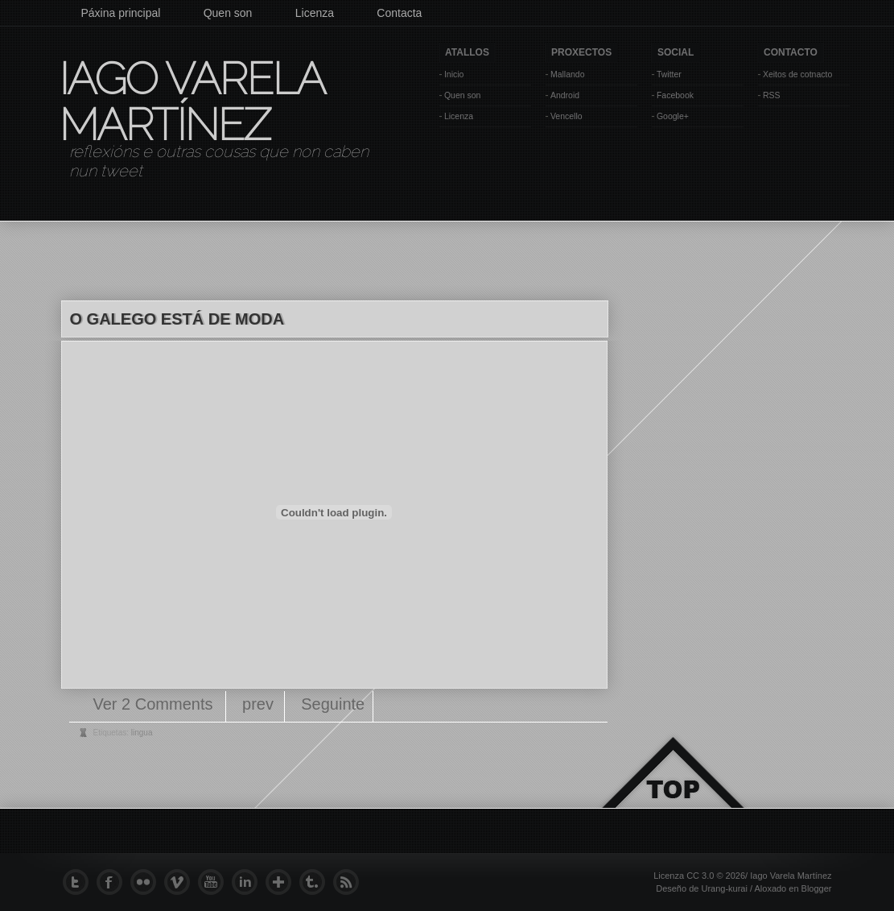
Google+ (673, 116)
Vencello (566, 116)
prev (258, 704)
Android (564, 95)
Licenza (314, 12)
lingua (142, 732)
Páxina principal (121, 12)
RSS (772, 95)
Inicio (454, 74)
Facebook (675, 95)
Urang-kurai (724, 888)
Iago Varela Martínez (191, 101)
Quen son (228, 12)
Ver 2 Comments (155, 704)
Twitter (669, 74)
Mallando (567, 74)
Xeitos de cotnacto (797, 74)
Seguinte (333, 704)
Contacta (399, 12)
